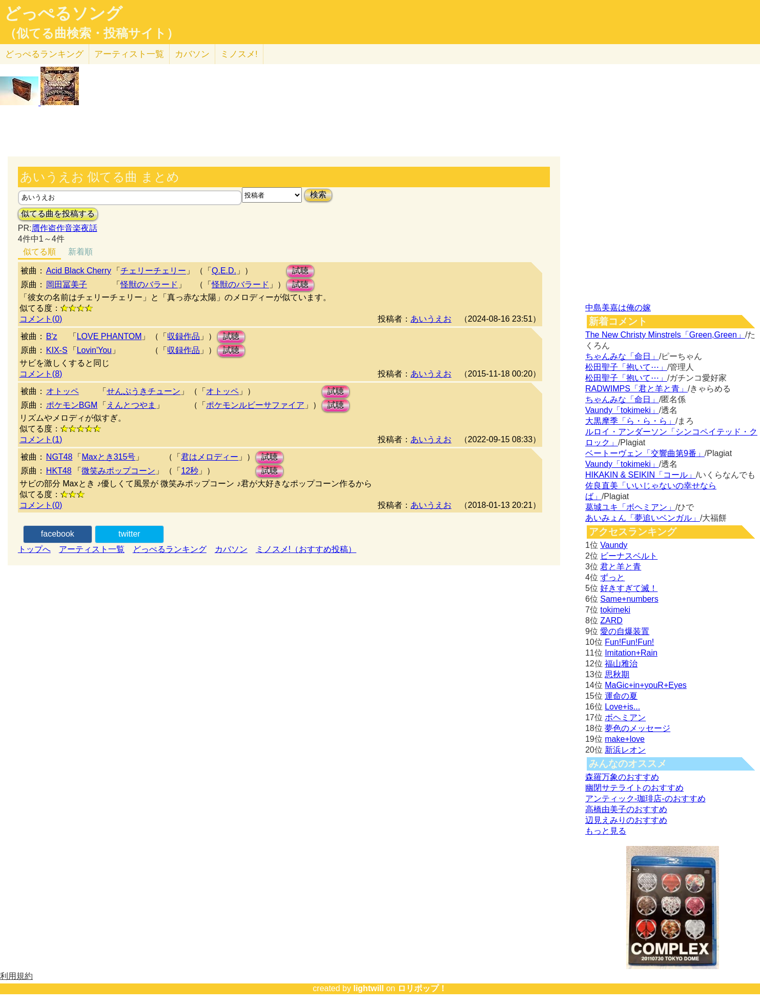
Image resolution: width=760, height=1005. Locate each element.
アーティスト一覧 (92, 549)
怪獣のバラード (149, 284)
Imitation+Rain (631, 652)
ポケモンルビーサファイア (255, 405)
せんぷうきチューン (143, 391)
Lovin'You (94, 350)
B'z (51, 336)
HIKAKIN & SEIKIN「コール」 (640, 474)
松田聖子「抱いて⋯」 (626, 367)
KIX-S (57, 350)
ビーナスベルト (629, 555)
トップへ (34, 549)
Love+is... (622, 706)
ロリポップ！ (422, 988)
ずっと (612, 577)
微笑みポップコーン (118, 470)
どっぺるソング (63, 13)
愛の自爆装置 (624, 631)
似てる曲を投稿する (58, 213)
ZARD (611, 620)
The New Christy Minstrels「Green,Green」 (665, 334)
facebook (57, 533)
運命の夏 (621, 696)
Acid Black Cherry (78, 270)
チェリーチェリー (153, 270)
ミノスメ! (239, 54)
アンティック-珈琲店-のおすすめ (645, 798)
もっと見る (605, 830)
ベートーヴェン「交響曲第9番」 (645, 453)
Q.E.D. (224, 270)
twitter (129, 533)
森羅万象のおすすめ (622, 777)
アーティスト (129, 54)
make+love (625, 739)
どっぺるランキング (170, 549)
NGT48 (59, 456)
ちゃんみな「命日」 (622, 356)
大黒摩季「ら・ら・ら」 (630, 421)
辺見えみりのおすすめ (626, 820)
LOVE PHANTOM (109, 336)
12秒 (189, 470)
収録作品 (183, 336)
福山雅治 (621, 663)
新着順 (80, 251)
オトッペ (62, 391)
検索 (318, 194)
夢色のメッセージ (637, 728)
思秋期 (617, 674)
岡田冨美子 (66, 284)
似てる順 (39, 251)
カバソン (192, 54)
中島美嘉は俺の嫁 (618, 307)
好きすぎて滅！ (629, 588)
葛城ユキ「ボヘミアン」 (630, 507)
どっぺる (44, 54)
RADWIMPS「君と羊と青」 (636, 388)
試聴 (300, 270)
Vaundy (613, 545)
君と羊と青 (620, 566)
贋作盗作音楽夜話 (64, 228)
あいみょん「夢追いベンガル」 (642, 518)
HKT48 (59, 470)
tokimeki (615, 609)
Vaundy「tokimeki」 (622, 410)
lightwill (368, 988)
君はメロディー (209, 456)
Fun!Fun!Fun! (629, 642)
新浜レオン (625, 749)
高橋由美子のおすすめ (626, 809)
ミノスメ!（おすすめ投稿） (306, 549)
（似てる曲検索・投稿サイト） (91, 33)
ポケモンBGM (71, 405)
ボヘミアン (625, 717)
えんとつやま (131, 405)
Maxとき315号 (108, 456)
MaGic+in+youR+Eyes (646, 685)
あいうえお (430, 318)
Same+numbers (629, 599)
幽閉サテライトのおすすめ (634, 787)
